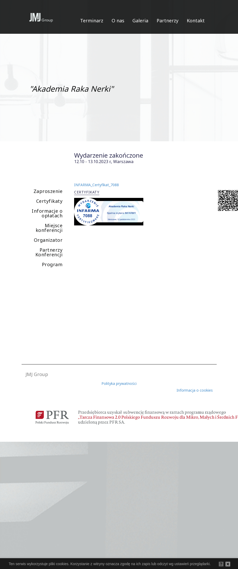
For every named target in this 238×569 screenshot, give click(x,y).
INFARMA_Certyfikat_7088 (96, 184)
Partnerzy (167, 20)
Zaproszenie (48, 191)
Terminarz (91, 20)
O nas (118, 20)
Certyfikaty (49, 201)
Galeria (140, 20)
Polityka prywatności (119, 383)
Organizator (48, 240)
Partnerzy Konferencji (49, 252)
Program (52, 264)
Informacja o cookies (195, 390)
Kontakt (196, 20)
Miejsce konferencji (49, 227)
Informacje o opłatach (47, 213)
